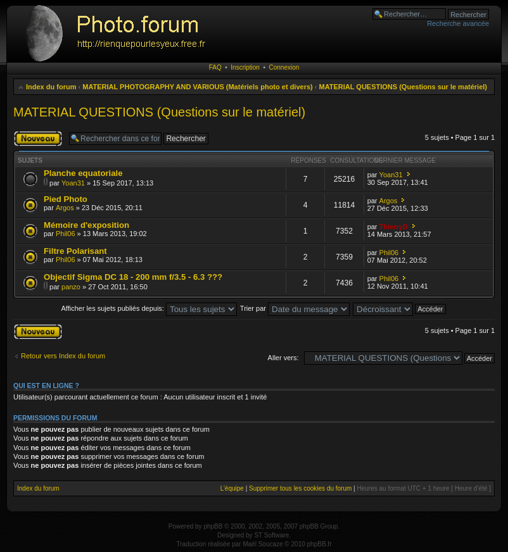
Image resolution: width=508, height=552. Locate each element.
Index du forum (51, 87)
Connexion (284, 67)
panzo (70, 287)
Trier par (295, 308)
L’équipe (232, 488)
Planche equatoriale (83, 173)
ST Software (271, 535)
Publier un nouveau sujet (38, 138)
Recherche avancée (458, 23)
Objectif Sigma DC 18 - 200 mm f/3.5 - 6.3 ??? (133, 277)
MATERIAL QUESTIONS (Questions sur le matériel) (403, 87)
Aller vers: (283, 357)
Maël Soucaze (263, 544)
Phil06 (65, 233)
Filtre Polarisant (75, 251)
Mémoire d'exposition (86, 225)
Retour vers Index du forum (63, 356)
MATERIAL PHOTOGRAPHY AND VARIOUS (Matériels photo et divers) (197, 87)
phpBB (212, 526)
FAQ (215, 67)
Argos (65, 207)
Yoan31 (73, 183)
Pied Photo (65, 199)
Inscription (245, 67)
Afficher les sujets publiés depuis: (149, 308)
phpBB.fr (319, 544)
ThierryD (393, 226)
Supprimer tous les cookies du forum (300, 488)
